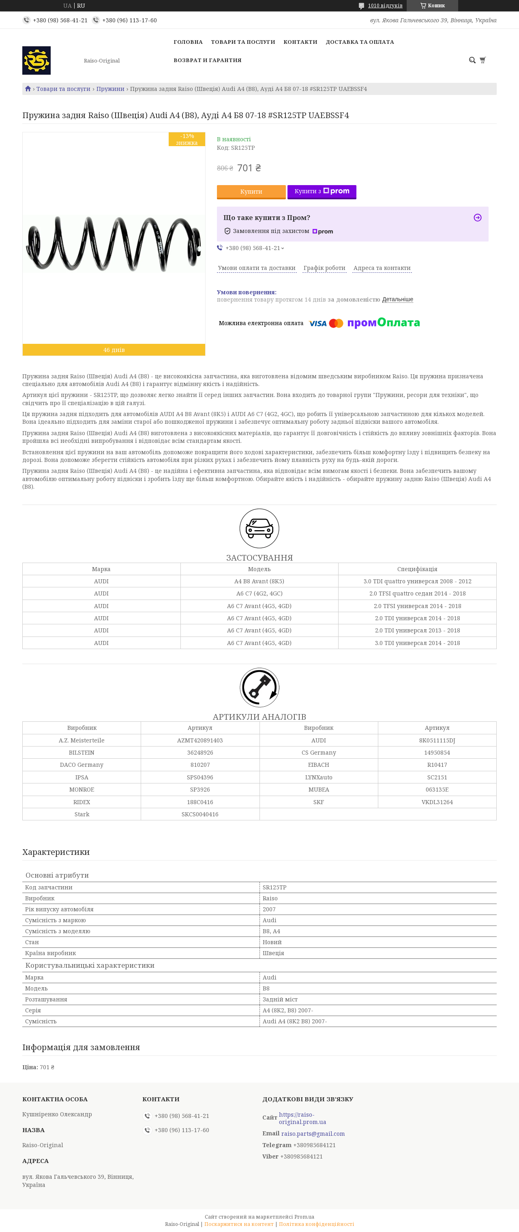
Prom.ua (304, 1216)
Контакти (300, 41)
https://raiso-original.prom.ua (302, 1118)
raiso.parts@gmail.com (313, 1133)
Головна (188, 41)
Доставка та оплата (360, 41)
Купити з (322, 191)
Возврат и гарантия (208, 60)
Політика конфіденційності (316, 1224)
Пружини (110, 89)
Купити (251, 191)
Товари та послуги (243, 41)
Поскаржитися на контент (239, 1224)
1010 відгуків (385, 5)
